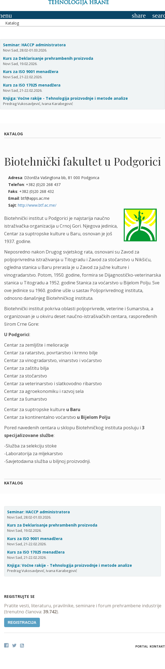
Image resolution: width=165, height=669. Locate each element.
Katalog (12, 23)
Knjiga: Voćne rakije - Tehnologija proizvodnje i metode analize (65, 98)
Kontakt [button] (157, 646)
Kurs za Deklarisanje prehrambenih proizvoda (48, 58)
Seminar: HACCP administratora (34, 44)
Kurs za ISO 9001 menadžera (30, 71)
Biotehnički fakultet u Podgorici (82, 161)
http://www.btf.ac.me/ (37, 205)
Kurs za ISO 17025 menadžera (32, 85)
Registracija (22, 622)
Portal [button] (141, 646)
